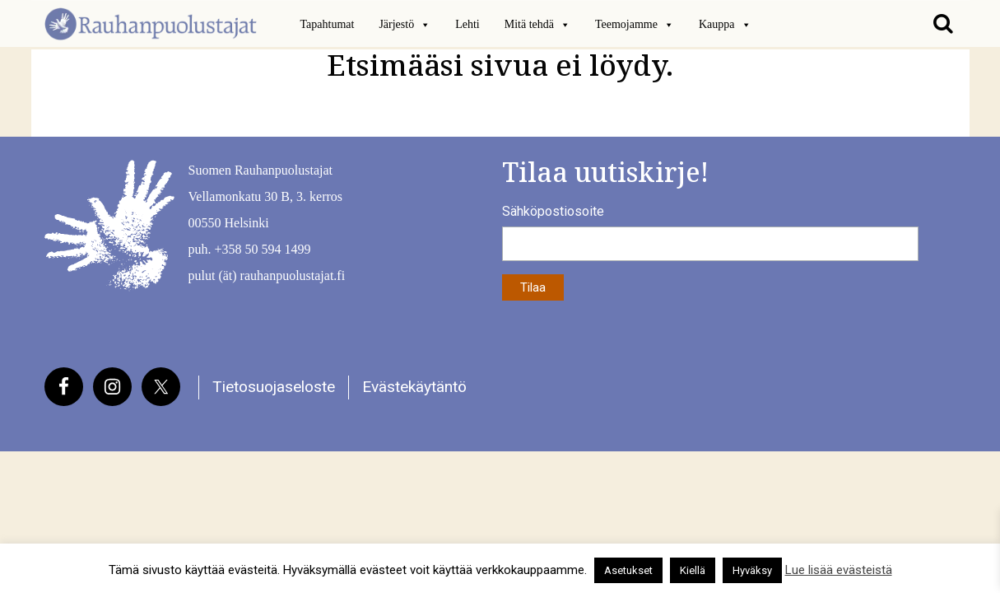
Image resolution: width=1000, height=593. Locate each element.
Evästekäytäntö (414, 386)
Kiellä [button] (692, 570)
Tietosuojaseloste (273, 386)
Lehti (467, 24)
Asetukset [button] (628, 570)
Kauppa (725, 24)
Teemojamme (634, 24)
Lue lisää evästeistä (838, 570)
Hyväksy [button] (752, 570)
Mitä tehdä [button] (537, 24)
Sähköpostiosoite (553, 211)
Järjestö (404, 24)
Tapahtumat (327, 24)
